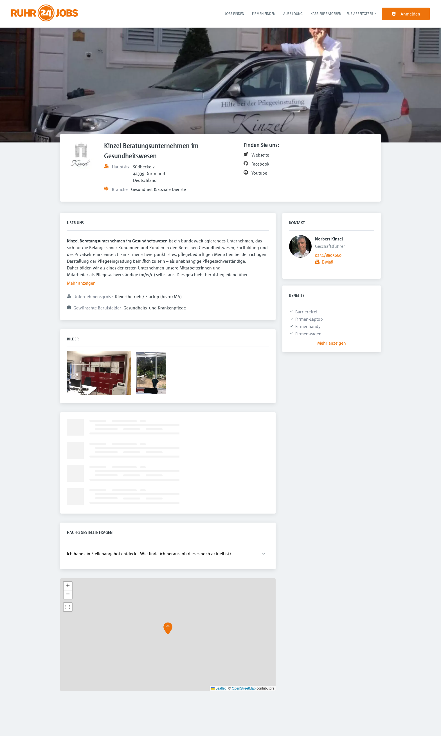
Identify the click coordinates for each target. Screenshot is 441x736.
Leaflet (218, 688)
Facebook (260, 164)
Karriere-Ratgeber (325, 13)
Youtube (259, 173)
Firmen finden (263, 13)
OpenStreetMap (244, 688)
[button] (168, 630)
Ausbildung (293, 13)
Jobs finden (234, 13)
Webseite (260, 155)
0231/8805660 (328, 255)
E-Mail (327, 262)
